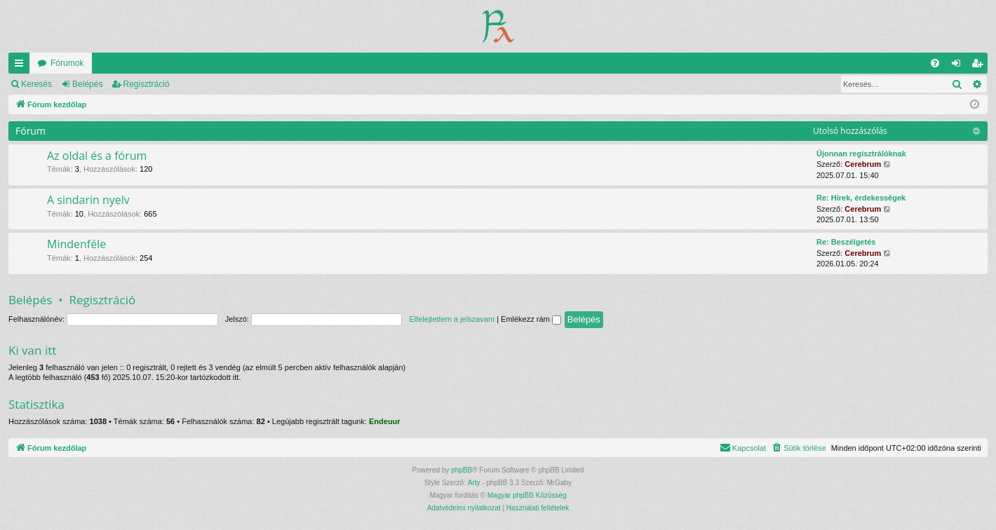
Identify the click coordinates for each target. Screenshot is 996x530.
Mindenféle (76, 244)
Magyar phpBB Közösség (527, 495)
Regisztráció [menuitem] (980, 66)
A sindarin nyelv (88, 200)
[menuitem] (934, 63)
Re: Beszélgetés (845, 242)
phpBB (461, 470)
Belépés (87, 84)
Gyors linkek (21, 66)
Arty (474, 483)
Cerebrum (862, 164)
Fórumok (67, 63)
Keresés (36, 84)
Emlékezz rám (531, 319)
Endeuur (385, 421)
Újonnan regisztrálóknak (861, 153)
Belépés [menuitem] (959, 66)
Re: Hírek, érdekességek (861, 197)
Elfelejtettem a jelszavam (451, 319)
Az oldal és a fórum (97, 155)
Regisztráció (146, 84)
